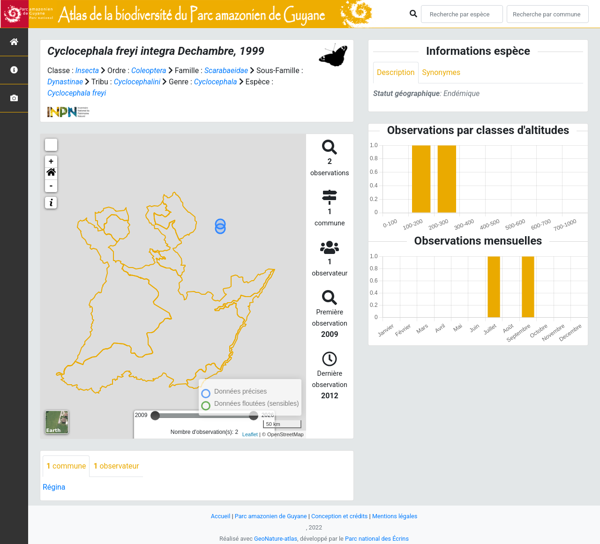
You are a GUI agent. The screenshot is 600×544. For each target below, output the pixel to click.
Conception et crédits (339, 516)
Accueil (220, 516)
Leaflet (250, 434)
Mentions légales (395, 516)
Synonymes (441, 72)
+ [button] (51, 161)
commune (66, 466)
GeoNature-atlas (275, 538)
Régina (54, 487)
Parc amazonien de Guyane (270, 516)
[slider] (155, 415)
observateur (117, 466)
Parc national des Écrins (377, 538)
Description (396, 72)
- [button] (51, 186)
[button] (51, 174)
